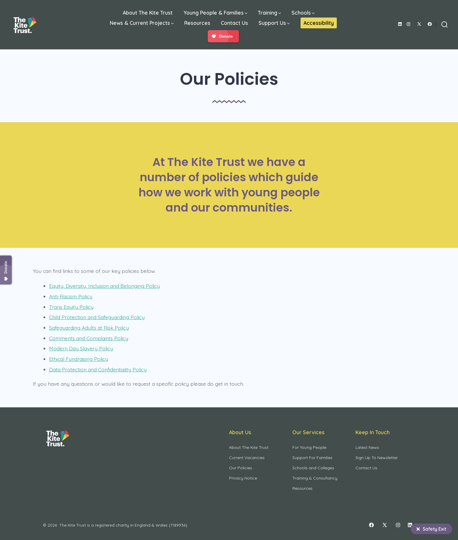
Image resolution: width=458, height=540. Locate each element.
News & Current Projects (142, 23)
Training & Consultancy (314, 478)
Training (269, 12)
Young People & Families (215, 12)
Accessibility (318, 23)
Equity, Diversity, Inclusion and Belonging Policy (104, 286)
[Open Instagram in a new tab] (408, 24)
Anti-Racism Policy (70, 296)
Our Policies (240, 467)
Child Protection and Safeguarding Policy (97, 317)
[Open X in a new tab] (419, 24)
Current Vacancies (247, 457)
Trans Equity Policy (71, 307)
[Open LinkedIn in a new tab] (400, 24)
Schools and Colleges (313, 467)
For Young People (309, 447)
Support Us (274, 23)
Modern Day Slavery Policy (81, 348)
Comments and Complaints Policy (88, 338)
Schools (303, 12)
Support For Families (312, 457)
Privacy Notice (243, 478)
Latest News (367, 447)
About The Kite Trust (148, 12)
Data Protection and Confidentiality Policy (98, 369)
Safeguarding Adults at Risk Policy (89, 327)
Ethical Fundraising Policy (78, 359)
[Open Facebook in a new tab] (429, 24)
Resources (197, 23)
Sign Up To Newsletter (376, 457)
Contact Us (234, 23)
